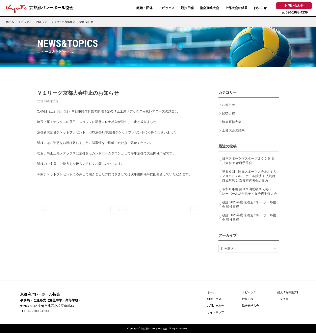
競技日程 (187, 8)
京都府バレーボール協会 (38, 7)
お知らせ (260, 8)
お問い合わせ (294, 5)
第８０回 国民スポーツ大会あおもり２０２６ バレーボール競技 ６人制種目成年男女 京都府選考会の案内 (249, 180)
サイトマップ (215, 312)
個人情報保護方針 (288, 292)
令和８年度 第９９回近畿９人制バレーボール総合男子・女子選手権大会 (249, 196)
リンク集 (282, 299)
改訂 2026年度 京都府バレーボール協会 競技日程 (249, 209)
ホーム (10, 21)
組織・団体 (144, 8)
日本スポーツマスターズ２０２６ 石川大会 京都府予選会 (248, 165)
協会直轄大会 (209, 8)
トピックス (167, 8)
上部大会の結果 (236, 8)
